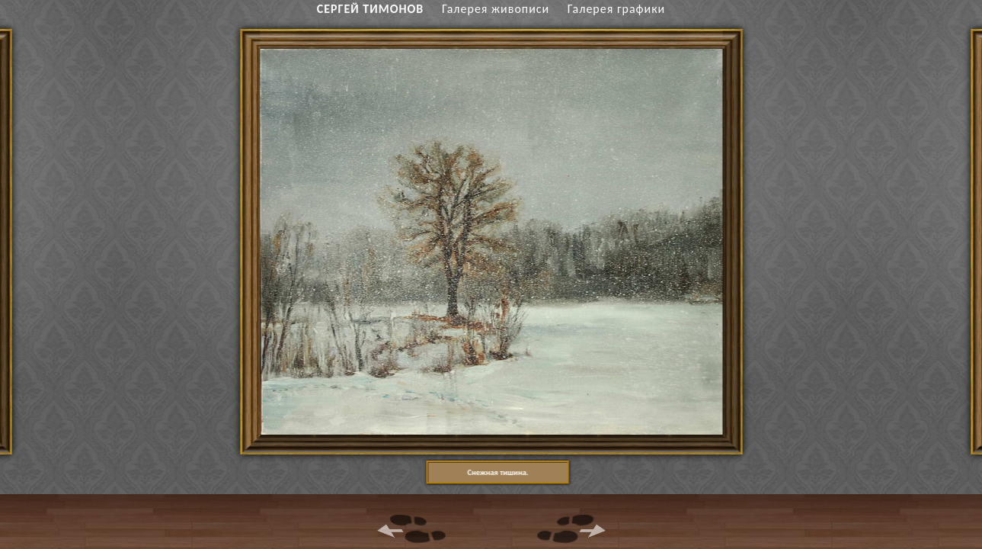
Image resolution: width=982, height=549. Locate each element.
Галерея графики (616, 9)
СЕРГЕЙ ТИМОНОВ (370, 9)
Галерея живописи (495, 9)
